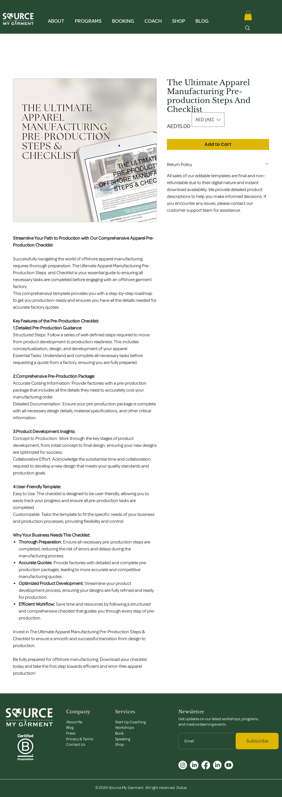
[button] (56, 18)
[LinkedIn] (194, 765)
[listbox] (208, 120)
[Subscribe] (257, 741)
